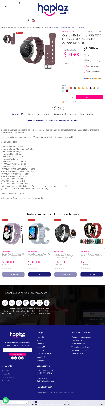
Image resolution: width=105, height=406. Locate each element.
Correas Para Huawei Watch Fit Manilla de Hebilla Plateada (13, 255)
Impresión (41, 337)
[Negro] (75, 88)
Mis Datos (6, 381)
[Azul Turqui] (91, 88)
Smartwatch (68, 32)
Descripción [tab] (18, 114)
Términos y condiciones (81, 351)
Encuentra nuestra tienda (82, 337)
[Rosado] (87, 88)
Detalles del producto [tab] (39, 114)
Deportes (40, 344)
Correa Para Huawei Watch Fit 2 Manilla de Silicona (39, 255)
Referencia (91, 31)
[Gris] (63, 88)
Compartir (54, 108)
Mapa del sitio (77, 354)
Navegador (41, 361)
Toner (39, 340)
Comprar (89, 97)
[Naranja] (79, 88)
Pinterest (63, 108)
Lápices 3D (41, 347)
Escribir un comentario (69, 64)
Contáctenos (77, 340)
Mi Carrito (5, 371)
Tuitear (59, 108)
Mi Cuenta (6, 374)
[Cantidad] (68, 97)
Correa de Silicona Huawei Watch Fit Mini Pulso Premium (91, 255)
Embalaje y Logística (45, 354)
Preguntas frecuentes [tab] (65, 114)
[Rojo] (71, 88)
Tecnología (41, 357)
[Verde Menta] (63, 91)
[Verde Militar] (94, 88)
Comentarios (86, 114)
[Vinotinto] (67, 91)
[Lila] (98, 88)
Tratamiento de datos (80, 347)
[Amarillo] (83, 88)
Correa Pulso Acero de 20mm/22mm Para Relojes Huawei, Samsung (63, 255)
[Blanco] (67, 88)
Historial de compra (10, 377)
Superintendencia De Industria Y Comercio (55, 393)
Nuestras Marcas (78, 344)
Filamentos (41, 351)
